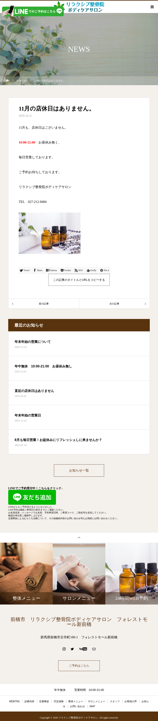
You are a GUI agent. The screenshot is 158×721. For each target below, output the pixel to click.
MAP (92, 706)
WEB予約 (14, 701)
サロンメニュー (96, 701)
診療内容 (29, 701)
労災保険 (59, 701)
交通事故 (44, 701)
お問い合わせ (77, 706)
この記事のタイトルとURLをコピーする (79, 279)
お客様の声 (130, 701)
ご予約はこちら (79, 666)
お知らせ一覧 (79, 470)
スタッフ (115, 701)
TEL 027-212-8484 (32, 201)
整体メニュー (75, 701)
